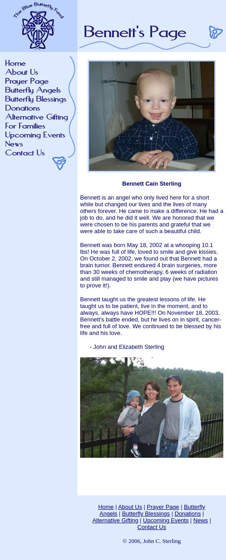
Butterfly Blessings (146, 513)
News (200, 520)
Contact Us (151, 527)
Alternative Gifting (115, 520)
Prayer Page (163, 507)
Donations (188, 513)
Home (106, 507)
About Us (130, 507)
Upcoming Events (166, 520)
